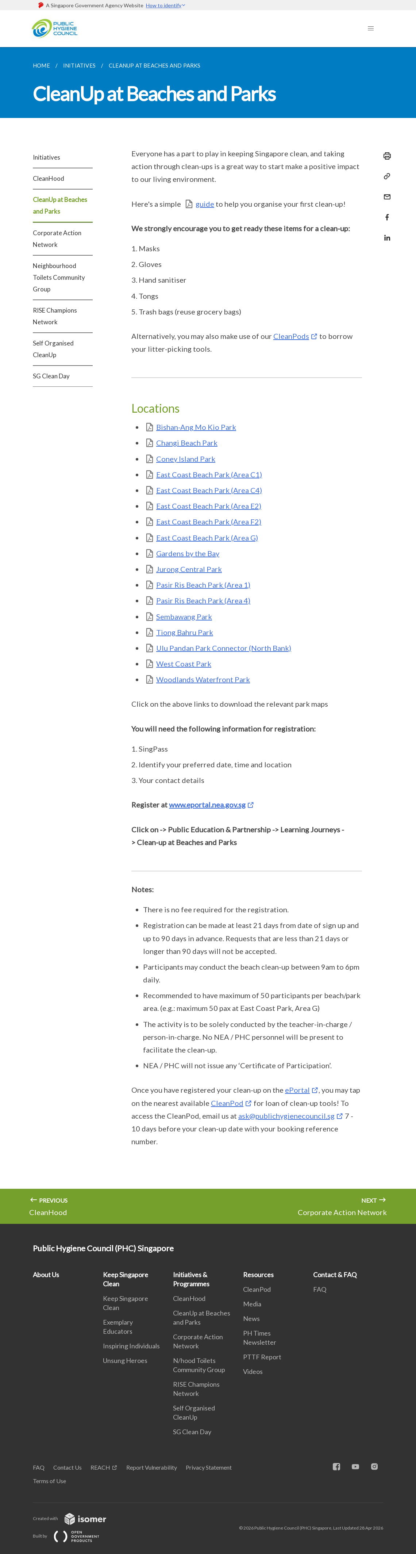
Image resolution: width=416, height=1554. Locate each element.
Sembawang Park (184, 616)
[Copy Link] (385, 176)
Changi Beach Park (186, 442)
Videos (253, 1371)
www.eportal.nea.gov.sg (207, 804)
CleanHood (48, 178)
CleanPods (291, 336)
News (251, 1318)
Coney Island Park (185, 458)
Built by (72, 1536)
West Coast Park (183, 663)
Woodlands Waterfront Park (203, 679)
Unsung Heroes (125, 1360)
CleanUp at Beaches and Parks (60, 205)
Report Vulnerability (151, 1467)
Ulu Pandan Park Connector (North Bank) (223, 648)
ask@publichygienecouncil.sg (286, 1115)
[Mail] (385, 192)
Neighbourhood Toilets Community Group (59, 277)
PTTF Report (262, 1357)
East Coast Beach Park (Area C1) (209, 474)
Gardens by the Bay (187, 553)
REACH (100, 1467)
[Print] (385, 156)
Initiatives (46, 157)
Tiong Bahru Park (184, 632)
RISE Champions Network (55, 316)
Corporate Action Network (57, 238)
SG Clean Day (51, 376)
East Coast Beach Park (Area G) (207, 537)
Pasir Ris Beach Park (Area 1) (203, 584)
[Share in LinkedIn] (385, 233)
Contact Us (67, 1467)
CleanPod (227, 1103)
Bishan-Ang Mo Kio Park (196, 427)
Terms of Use (49, 1480)
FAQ (319, 1289)
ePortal (297, 1089)
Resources (258, 1275)
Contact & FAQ (335, 1275)
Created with (75, 1518)
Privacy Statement (209, 1467)
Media (252, 1304)
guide (205, 203)
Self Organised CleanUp (53, 349)
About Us (46, 1275)
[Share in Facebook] (385, 212)
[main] (208, 635)
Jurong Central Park (189, 569)
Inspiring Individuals (131, 1346)
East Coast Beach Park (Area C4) (209, 490)
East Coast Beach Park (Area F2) (208, 521)
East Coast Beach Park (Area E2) (208, 505)
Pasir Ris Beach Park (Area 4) (203, 600)
